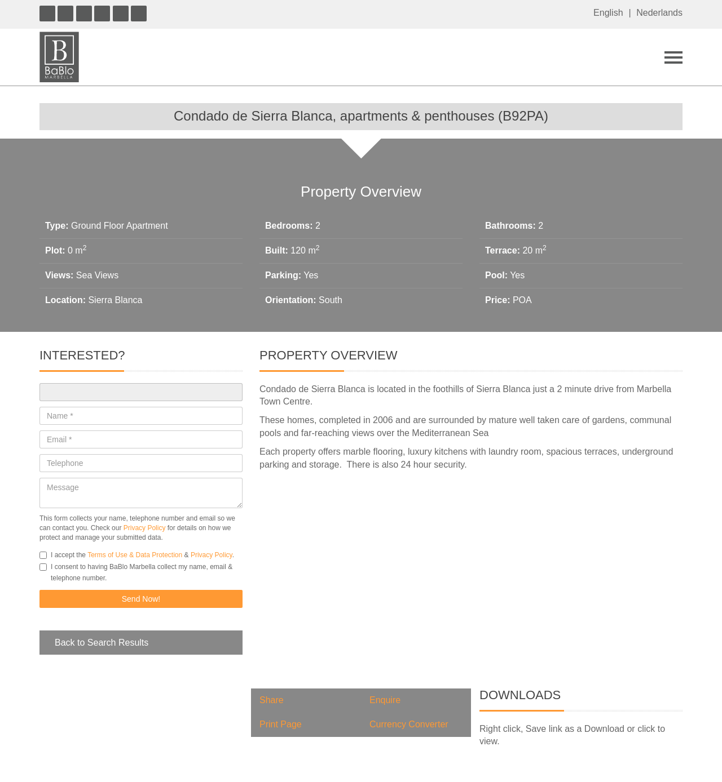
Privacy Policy (145, 528)
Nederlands (659, 12)
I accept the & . (136, 555)
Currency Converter (408, 724)
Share (271, 700)
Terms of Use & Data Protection (134, 555)
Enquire (384, 700)
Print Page (280, 724)
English (608, 12)
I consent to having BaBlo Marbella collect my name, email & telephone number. (135, 572)
